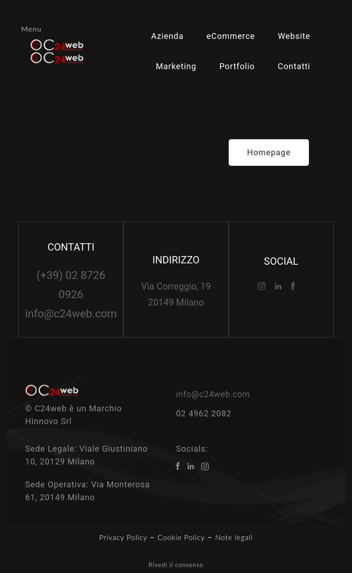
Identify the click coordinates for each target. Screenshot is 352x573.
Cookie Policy (181, 537)
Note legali (234, 537)
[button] (269, 152)
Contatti (294, 66)
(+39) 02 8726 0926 (71, 285)
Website (294, 36)
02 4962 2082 (203, 413)
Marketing (176, 66)
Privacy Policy (123, 537)
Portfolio (237, 66)
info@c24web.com (71, 313)
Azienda (167, 36)
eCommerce (231, 36)
